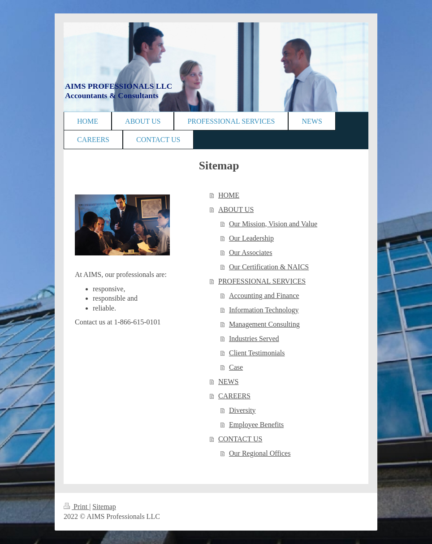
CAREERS (234, 396)
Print (76, 506)
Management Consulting (264, 324)
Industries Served (254, 338)
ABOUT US (236, 209)
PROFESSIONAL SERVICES (262, 281)
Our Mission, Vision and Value (273, 224)
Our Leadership (251, 238)
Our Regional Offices (259, 453)
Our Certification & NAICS (269, 267)
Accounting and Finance (264, 295)
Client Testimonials (257, 353)
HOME (228, 195)
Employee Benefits (256, 424)
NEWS (228, 381)
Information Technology (263, 310)
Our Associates (250, 252)
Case (236, 367)
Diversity (242, 410)
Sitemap (104, 506)
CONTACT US (240, 439)
